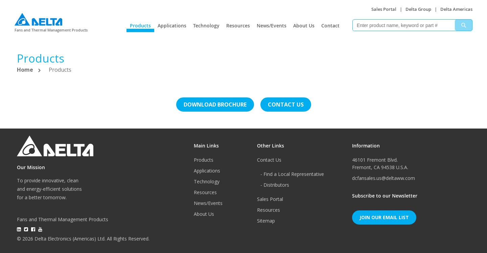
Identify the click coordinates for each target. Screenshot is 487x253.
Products (140, 25)
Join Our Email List (384, 217)
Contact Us (269, 160)
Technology (206, 25)
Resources (238, 25)
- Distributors (274, 185)
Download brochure (215, 104)
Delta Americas (456, 9)
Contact (330, 25)
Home (25, 69)
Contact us (286, 104)
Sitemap (266, 220)
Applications (172, 25)
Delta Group (418, 9)
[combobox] (412, 25)
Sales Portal (383, 9)
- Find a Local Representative (292, 174)
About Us (304, 25)
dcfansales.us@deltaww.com (383, 178)
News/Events (271, 25)
